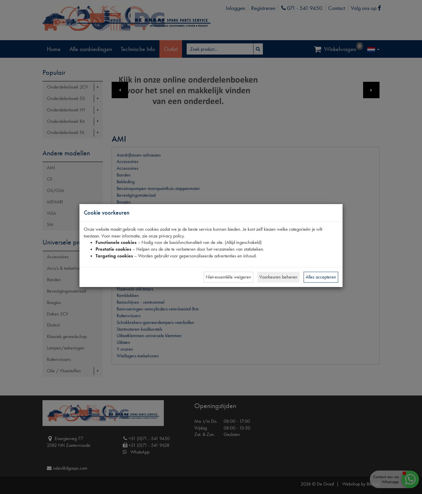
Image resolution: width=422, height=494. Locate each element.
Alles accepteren (321, 277)
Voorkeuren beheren (278, 277)
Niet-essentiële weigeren (228, 277)
